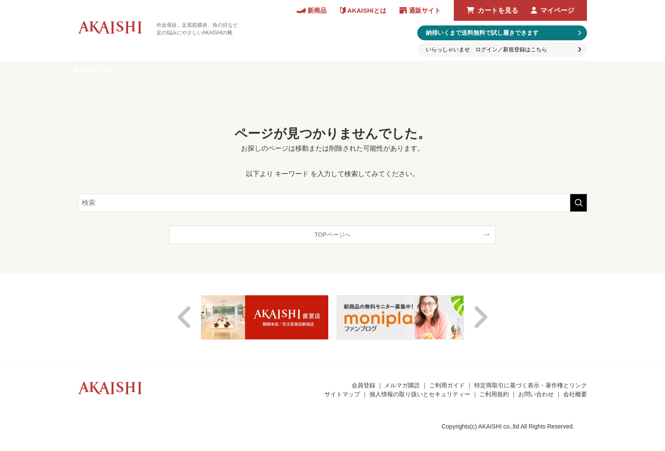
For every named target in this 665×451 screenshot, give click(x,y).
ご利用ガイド (447, 385)
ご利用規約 (494, 394)
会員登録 (363, 385)
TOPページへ (332, 234)
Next (480, 317)
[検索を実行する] (578, 203)
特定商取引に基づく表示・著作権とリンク (530, 385)
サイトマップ (342, 394)
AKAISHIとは (366, 10)
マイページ (557, 10)
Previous (185, 317)
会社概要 (575, 394)
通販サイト (425, 10)
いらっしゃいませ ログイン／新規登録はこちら (486, 49)
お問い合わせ (536, 394)
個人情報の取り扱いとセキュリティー (419, 394)
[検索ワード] (332, 203)
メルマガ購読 (402, 385)
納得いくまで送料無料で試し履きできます (482, 32)
